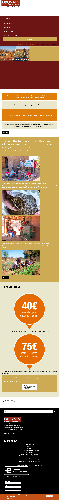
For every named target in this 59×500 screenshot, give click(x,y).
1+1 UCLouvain (29, 44)
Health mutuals (29, 446)
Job (43, 44)
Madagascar (28, 455)
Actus (34, 461)
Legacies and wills (29, 450)
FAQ (48, 44)
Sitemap (43, 465)
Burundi (36, 454)
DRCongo (34, 455)
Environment (39, 463)
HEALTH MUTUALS (18, 44)
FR (57, 11)
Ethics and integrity (26, 465)
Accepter (42, 496)
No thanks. (49, 496)
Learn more (9, 498)
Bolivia (31, 454)
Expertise (29, 459)
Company (36, 450)
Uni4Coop (21, 461)
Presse (25, 463)
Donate (29, 39)
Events (38, 461)
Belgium (23, 454)
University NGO (36, 459)
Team (25, 461)
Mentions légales (36, 465)
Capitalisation (31, 463)
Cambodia (21, 455)
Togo (39, 455)
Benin (27, 454)
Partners (30, 461)
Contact (53, 44)
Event (37, 44)
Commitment (22, 459)
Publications (20, 463)
